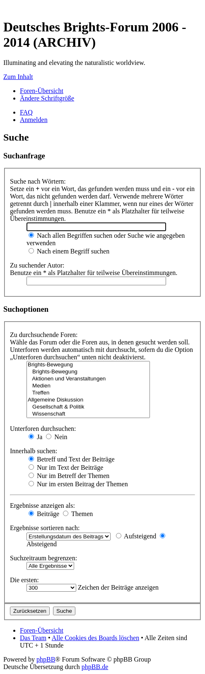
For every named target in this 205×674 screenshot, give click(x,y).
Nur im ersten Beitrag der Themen (78, 484)
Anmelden (34, 119)
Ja (35, 436)
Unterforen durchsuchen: (43, 428)
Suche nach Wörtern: (38, 181)
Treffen (88, 393)
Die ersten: (24, 579)
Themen (78, 513)
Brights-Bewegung (88, 364)
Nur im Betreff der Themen (69, 475)
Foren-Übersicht (41, 90)
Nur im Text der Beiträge (66, 467)
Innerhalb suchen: (33, 450)
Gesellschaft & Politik (88, 407)
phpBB (45, 659)
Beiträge (44, 513)
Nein (56, 436)
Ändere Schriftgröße (47, 98)
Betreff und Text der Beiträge (72, 459)
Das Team (33, 637)
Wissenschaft (88, 414)
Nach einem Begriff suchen (69, 251)
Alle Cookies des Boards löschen (96, 637)
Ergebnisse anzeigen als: (42, 505)
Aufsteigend (136, 536)
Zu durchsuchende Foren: (44, 334)
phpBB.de (95, 666)
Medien (88, 386)
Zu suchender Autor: (37, 265)
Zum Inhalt (18, 76)
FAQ (26, 112)
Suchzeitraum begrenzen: (43, 558)
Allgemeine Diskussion (88, 400)
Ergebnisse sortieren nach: (45, 527)
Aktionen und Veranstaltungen (88, 378)
